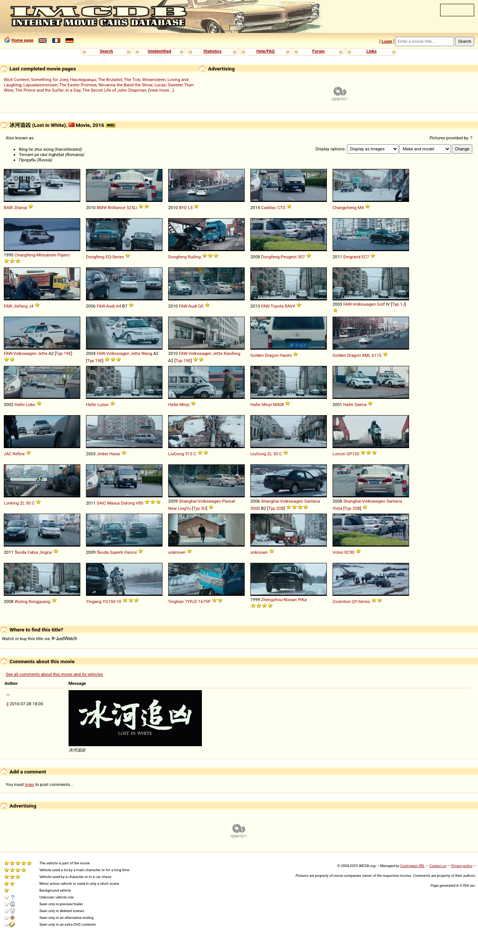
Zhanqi (20, 207)
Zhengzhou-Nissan (279, 599)
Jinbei (102, 453)
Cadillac (268, 207)
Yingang (94, 601)
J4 (31, 306)
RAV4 (289, 306)
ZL (269, 453)
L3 (190, 207)
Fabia (33, 552)
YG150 (109, 601)
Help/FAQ (265, 51)
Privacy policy (461, 866)
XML (366, 355)
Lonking (11, 503)
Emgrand (351, 256)
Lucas (160, 84)
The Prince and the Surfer (39, 90)
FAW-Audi (106, 306)
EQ (108, 256)
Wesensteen (154, 79)
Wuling (20, 601)
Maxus (113, 503)
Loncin (339, 453)
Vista (337, 508)
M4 (361, 207)
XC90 (349, 552)
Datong (127, 503)
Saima (361, 404)
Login (386, 41)
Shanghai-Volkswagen (200, 501)
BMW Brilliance (111, 207)
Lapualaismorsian (40, 84)
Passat (228, 501)
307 (301, 256)
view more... (161, 90)
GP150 (353, 453)
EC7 (365, 256)
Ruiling (194, 256)
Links (371, 51)
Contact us (437, 866)
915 (188, 453)
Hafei (19, 404)
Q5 (200, 306)
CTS (281, 207)
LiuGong (176, 453)
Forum (318, 51)
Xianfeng (232, 353)
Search (106, 51)
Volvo (338, 552)
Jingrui (45, 552)
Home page (22, 40)
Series (118, 256)
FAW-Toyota (272, 306)
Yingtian (176, 601)
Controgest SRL (412, 866)
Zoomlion (342, 601)
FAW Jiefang (16, 306)
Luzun (103, 404)
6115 (376, 355)
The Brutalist (110, 79)
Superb (116, 552)
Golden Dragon (264, 355)
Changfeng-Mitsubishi (35, 255)
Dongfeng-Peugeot (279, 256)
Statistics (212, 51)
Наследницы (83, 79)
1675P (204, 601)
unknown (177, 552)
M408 (278, 404)
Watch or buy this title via (39, 638)
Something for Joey (49, 79)
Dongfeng (95, 256)
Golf (381, 304)
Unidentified (159, 51)
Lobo (30, 404)
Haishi (286, 355)
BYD (183, 207)
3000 (255, 508)
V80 (139, 503)
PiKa (302, 599)
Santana (312, 501)
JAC (8, 453)
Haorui (130, 552)
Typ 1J (398, 304)
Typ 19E (63, 353)
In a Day (73, 90)
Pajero (63, 255)
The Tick (132, 79)
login (29, 784)
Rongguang (39, 601)
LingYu (184, 508)
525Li (132, 207)
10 (118, 601)
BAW (8, 207)
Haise (114, 453)
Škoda (20, 552)
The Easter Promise (78, 84)
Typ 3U (199, 508)
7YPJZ (191, 601)
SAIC (101, 503)
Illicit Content (16, 79)
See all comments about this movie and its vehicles (54, 674)
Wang (146, 353)
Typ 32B (276, 508)
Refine (19, 453)
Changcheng (344, 207)
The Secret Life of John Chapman (114, 90)
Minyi (185, 404)
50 (275, 453)
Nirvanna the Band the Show (125, 84)
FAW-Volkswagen (359, 304)
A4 (118, 306)
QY (354, 601)
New (172, 508)
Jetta (42, 353)
